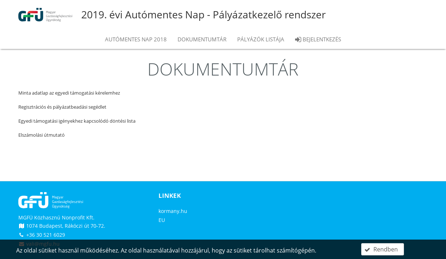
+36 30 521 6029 (41, 234)
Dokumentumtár (202, 39)
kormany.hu (172, 211)
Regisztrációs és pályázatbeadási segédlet (62, 107)
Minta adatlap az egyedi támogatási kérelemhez (69, 93)
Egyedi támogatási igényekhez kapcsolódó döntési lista (76, 121)
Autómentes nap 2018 (136, 39)
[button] (382, 249)
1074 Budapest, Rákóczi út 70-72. (61, 225)
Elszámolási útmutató (41, 135)
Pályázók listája (260, 39)
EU (161, 220)
